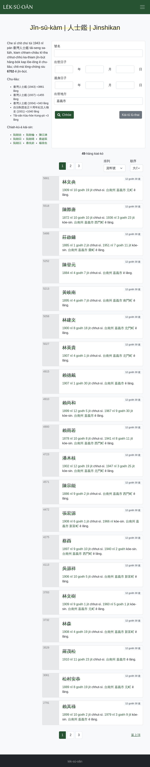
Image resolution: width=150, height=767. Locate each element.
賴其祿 (69, 706)
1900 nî (67, 328)
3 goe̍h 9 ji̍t (123, 714)
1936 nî (111, 217)
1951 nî (108, 245)
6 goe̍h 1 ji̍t (81, 521)
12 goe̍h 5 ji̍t (82, 411)
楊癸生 (43, 143)
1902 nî (67, 466)
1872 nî (67, 217)
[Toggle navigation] (142, 7)
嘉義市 (121, 190)
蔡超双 (43, 138)
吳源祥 (69, 568)
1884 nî (67, 273)
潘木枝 (69, 458)
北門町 (129, 328)
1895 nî (67, 300)
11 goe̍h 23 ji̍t (83, 659)
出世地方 (60, 94)
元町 (130, 190)
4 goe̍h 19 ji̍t (82, 631)
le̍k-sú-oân (75, 761)
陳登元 (69, 264)
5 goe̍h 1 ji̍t (121, 604)
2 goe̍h (120, 549)
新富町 (74, 526)
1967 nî (109, 411)
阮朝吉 (17, 134)
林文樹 (69, 596)
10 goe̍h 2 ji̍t (82, 714)
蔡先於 (30, 143)
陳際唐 (69, 209)
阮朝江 (17, 143)
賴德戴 (69, 375)
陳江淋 (43, 134)
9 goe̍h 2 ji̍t (81, 493)
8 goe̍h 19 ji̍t (82, 687)
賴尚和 (69, 402)
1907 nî (67, 355)
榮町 (91, 250)
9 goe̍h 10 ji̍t (82, 549)
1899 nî (67, 411)
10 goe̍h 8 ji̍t (82, 438)
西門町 (99, 222)
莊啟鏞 (69, 237)
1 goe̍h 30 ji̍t (82, 383)
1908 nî (67, 521)
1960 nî (108, 604)
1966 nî (108, 521)
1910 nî (67, 659)
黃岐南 (69, 292)
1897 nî (67, 549)
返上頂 (135, 735)
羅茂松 (69, 651)
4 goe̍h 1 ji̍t (81, 355)
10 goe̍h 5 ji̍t (82, 576)
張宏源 (69, 513)
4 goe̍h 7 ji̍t (81, 273)
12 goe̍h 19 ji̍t (83, 466)
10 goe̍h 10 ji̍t (83, 217)
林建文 (69, 320)
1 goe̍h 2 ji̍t (81, 245)
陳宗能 (69, 485)
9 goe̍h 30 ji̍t (124, 411)
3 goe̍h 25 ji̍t (126, 466)
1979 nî (109, 714)
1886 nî (67, 493)
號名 (57, 46)
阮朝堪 (30, 138)
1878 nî (67, 438)
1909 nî (67, 190)
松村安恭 (71, 678)
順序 (133, 161)
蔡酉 (66, 540)
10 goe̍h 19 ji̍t (83, 190)
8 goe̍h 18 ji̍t (82, 328)
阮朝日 (17, 138)
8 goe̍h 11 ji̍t (124, 438)
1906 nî (67, 576)
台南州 (110, 190)
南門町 (127, 300)
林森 (66, 623)
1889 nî (67, 687)
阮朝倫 (30, 134)
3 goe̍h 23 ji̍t (126, 217)
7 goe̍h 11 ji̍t (122, 245)
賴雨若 (69, 430)
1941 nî (109, 438)
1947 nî (111, 466)
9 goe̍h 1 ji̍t (81, 604)
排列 (107, 161)
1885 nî (67, 245)
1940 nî (109, 549)
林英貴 (69, 347)
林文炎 (69, 181)
